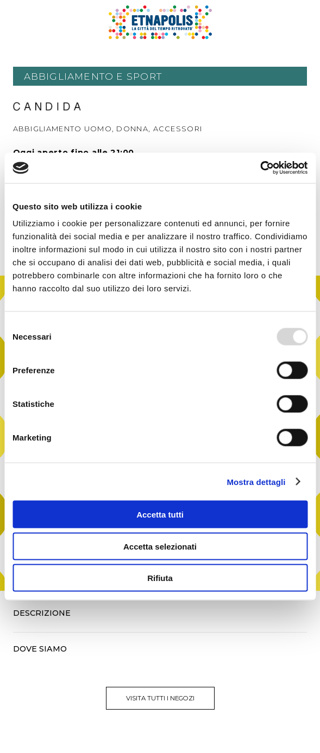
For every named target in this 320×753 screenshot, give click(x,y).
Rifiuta (160, 578)
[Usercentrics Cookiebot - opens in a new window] (260, 168)
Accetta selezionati (160, 546)
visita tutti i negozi (160, 698)
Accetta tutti (160, 514)
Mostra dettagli (256, 481)
